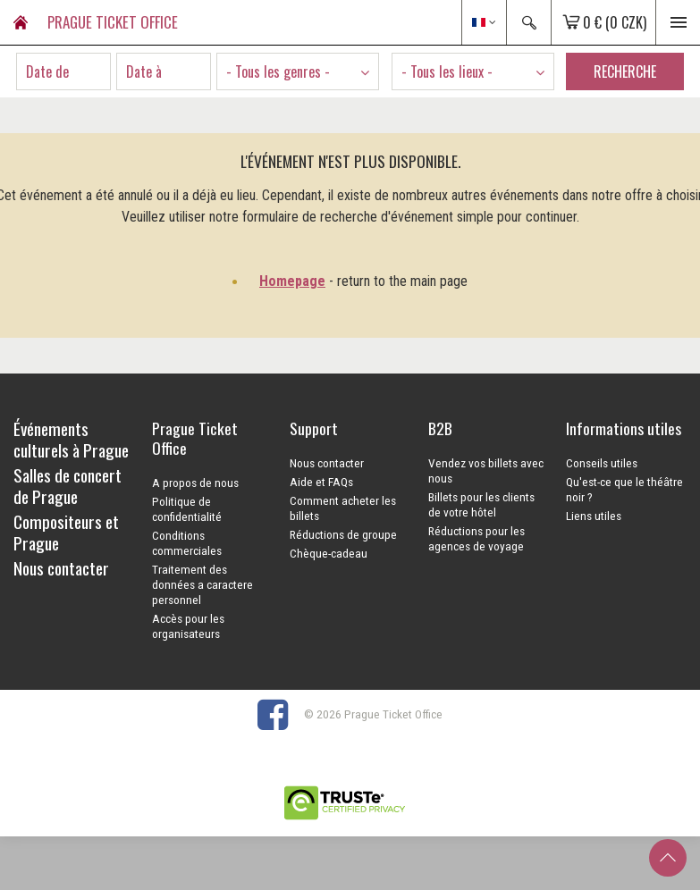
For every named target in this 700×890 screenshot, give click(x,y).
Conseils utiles (601, 463)
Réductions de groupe (343, 534)
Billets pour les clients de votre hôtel (481, 504)
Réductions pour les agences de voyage (476, 538)
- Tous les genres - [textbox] (278, 71)
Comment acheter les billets (343, 508)
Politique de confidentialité (187, 509)
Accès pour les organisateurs (188, 626)
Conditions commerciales (187, 543)
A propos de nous (195, 482)
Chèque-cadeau (328, 553)
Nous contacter (327, 463)
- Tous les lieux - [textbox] (447, 71)
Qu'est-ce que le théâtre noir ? (624, 489)
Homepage (292, 281)
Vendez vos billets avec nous (486, 470)
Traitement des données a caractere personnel (202, 584)
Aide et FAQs (321, 481)
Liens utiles (593, 515)
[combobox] (297, 71)
